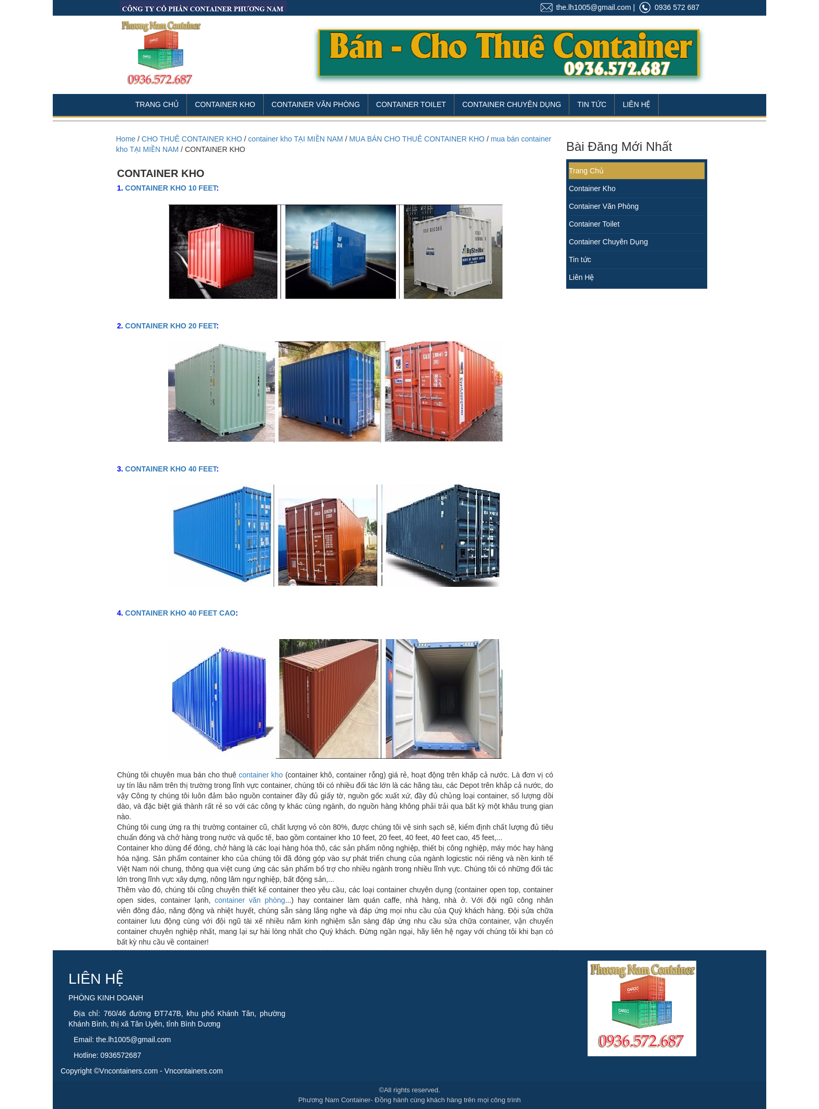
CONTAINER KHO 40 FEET (171, 469)
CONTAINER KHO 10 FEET (171, 188)
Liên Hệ (636, 104)
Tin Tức (591, 104)
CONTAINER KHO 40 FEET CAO (180, 613)
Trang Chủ (157, 104)
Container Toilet (411, 104)
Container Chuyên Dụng (511, 104)
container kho (261, 775)
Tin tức (580, 259)
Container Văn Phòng (316, 104)
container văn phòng (250, 900)
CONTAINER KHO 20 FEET (171, 326)
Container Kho (225, 104)
